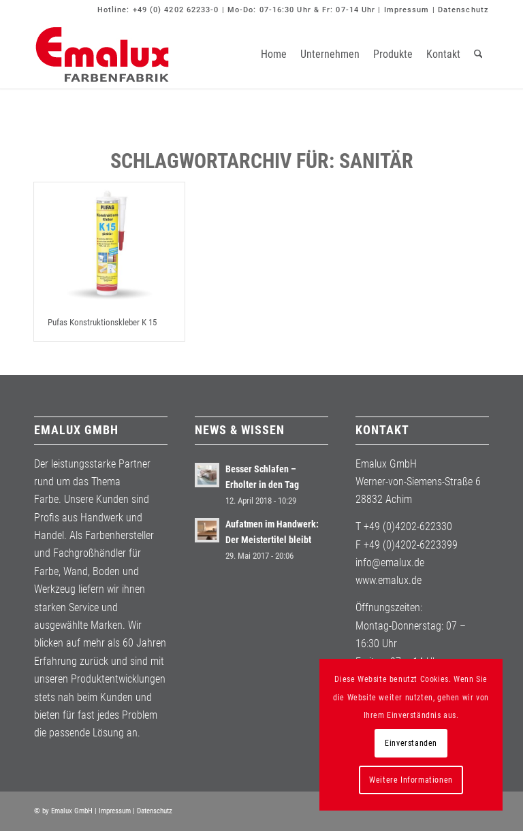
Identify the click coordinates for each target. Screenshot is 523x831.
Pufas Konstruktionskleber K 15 (102, 322)
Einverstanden (411, 743)
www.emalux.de (388, 580)
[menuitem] (274, 54)
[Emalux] (102, 54)
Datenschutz (463, 9)
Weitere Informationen (411, 780)
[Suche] (478, 54)
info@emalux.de (389, 562)
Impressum (407, 9)
